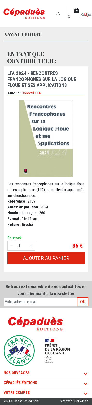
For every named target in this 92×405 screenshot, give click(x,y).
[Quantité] (21, 245)
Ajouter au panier (46, 258)
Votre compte (17, 392)
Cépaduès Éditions (20, 382)
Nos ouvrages (16, 373)
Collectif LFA (31, 93)
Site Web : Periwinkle (74, 401)
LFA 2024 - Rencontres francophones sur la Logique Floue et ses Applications (41, 79)
